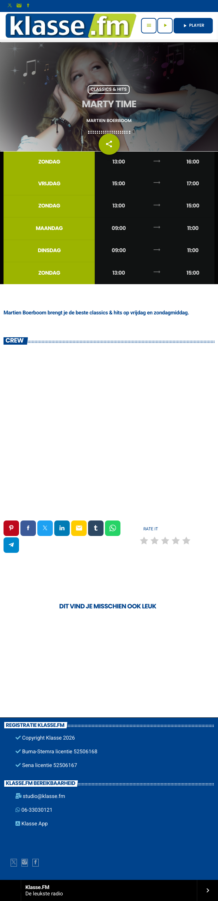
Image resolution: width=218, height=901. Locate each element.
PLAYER (193, 25)
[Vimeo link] (70, 25)
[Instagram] (19, 6)
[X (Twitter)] (10, 6)
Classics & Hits (109, 89)
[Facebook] (28, 6)
